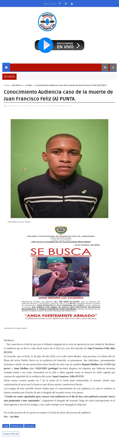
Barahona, (60, 105)
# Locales (29, 426)
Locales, (69, 105)
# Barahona (16, 426)
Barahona (17, 85)
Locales (28, 85)
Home (6, 85)
